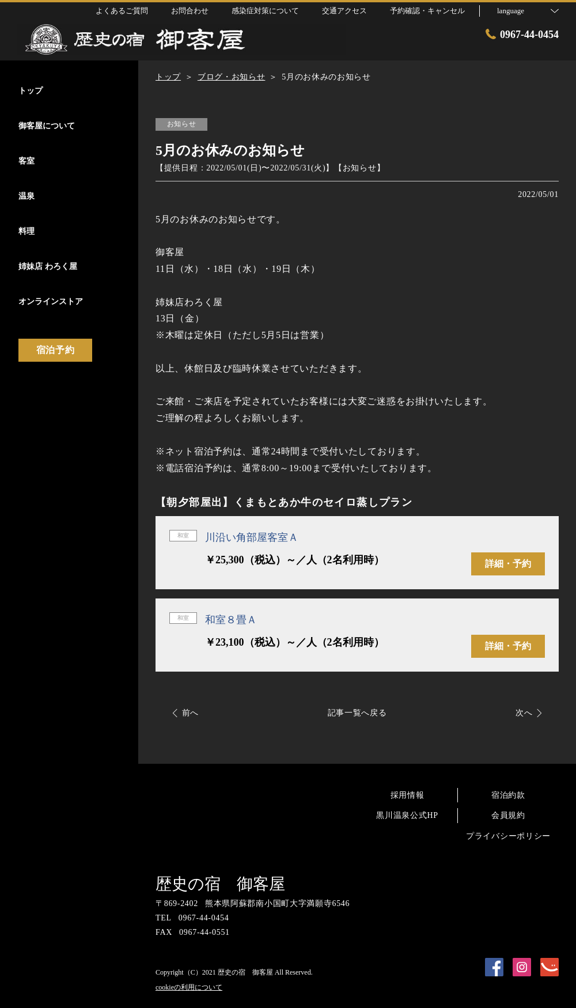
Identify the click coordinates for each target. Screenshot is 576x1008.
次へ (524, 712)
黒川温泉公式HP (407, 815)
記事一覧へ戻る (357, 712)
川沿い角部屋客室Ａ (251, 537)
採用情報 (408, 795)
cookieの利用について (189, 987)
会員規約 (508, 815)
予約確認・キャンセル (427, 10)
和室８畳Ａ (231, 620)
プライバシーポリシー (508, 836)
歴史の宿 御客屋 (220, 884)
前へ (190, 712)
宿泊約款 (508, 795)
